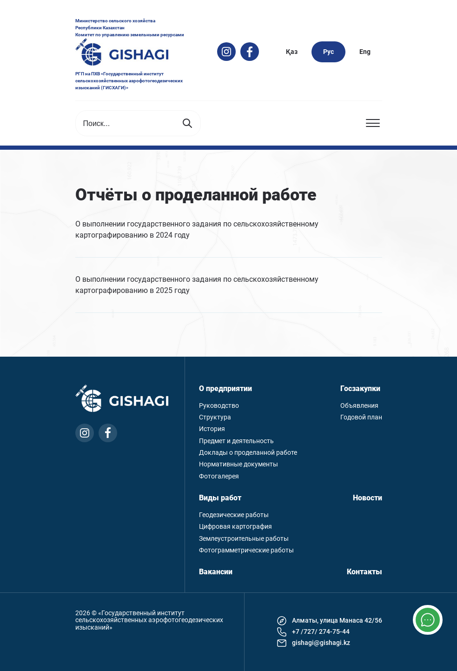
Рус (328, 51)
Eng (365, 51)
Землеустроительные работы (244, 538)
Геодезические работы (234, 515)
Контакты (364, 572)
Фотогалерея (219, 476)
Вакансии (215, 572)
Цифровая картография (235, 526)
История (212, 428)
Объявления (359, 405)
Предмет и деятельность (236, 441)
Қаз (292, 51)
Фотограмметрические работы (246, 550)
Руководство (219, 405)
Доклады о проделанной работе (248, 452)
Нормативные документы (238, 464)
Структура (215, 417)
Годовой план (361, 417)
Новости (367, 498)
